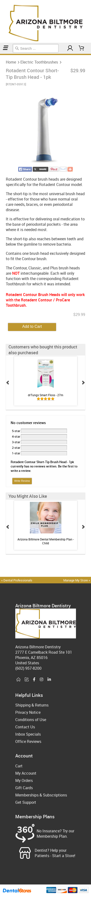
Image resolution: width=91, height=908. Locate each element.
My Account (25, 773)
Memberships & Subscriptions (41, 795)
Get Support (25, 802)
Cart (19, 766)
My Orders (24, 780)
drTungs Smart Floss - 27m (45, 395)
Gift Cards (24, 787)
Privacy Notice (28, 712)
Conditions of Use (30, 719)
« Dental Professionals (16, 580)
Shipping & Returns (32, 705)
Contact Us (25, 727)
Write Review (22, 480)
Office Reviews (28, 741)
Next (83, 383)
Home (0, 54)
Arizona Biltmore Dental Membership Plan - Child (45, 541)
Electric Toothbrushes (3, 54)
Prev (8, 383)
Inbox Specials (28, 734)
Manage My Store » (77, 580)
